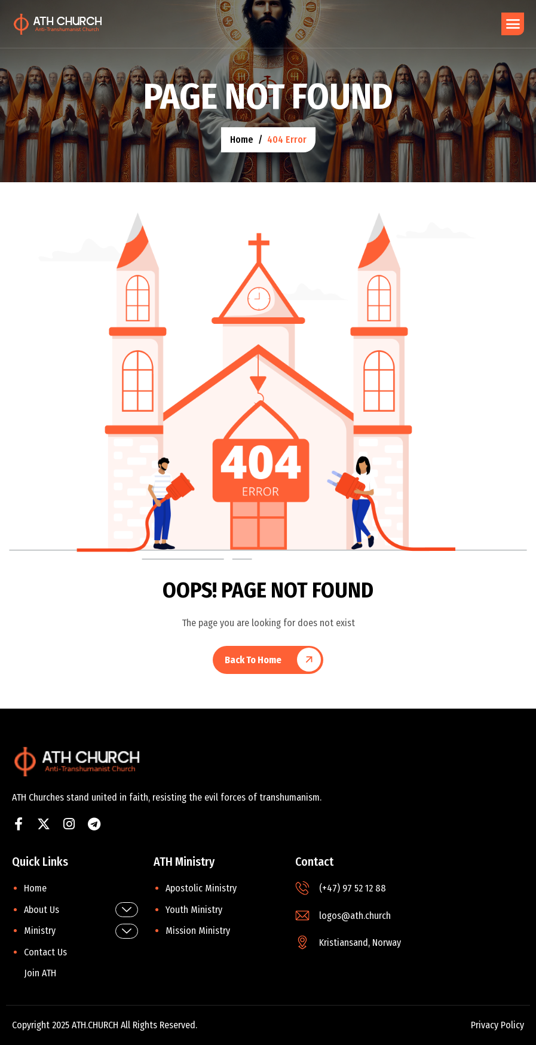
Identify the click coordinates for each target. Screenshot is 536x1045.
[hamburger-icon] (512, 24)
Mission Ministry (198, 930)
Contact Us (45, 952)
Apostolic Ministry (201, 888)
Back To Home (253, 660)
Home (35, 888)
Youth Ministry (194, 909)
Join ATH (40, 973)
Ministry (81, 931)
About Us (81, 909)
